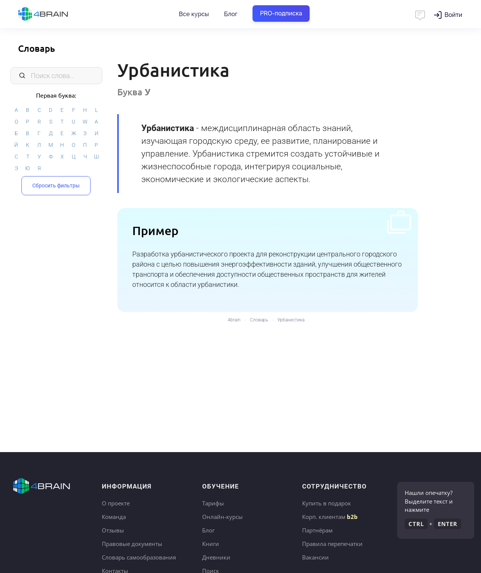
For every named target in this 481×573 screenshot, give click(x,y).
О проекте (116, 503)
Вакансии (315, 557)
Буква (134, 92)
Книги (210, 543)
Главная (56, 14)
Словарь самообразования (139, 557)
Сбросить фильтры (56, 185)
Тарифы (213, 503)
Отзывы (113, 530)
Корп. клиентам (330, 516)
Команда (114, 516)
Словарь (36, 48)
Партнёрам (317, 530)
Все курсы (194, 14)
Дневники (216, 557)
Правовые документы (132, 543)
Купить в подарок (326, 503)
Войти (453, 14)
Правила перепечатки (332, 543)
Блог (230, 14)
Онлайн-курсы (222, 516)
